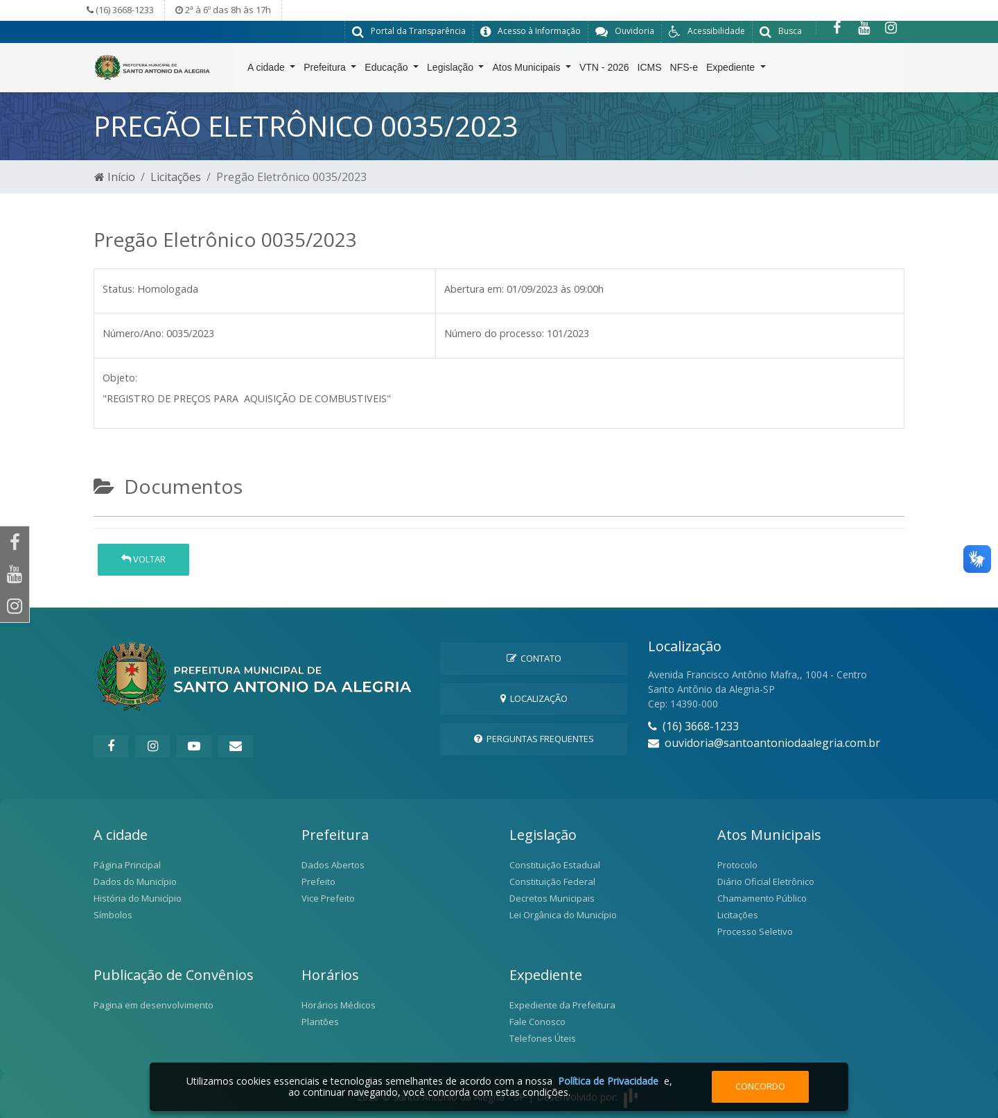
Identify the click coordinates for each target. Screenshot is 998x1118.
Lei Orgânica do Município (563, 914)
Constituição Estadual (554, 864)
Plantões (320, 1021)
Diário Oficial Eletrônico (765, 881)
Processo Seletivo (755, 931)
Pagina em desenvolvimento (153, 1004)
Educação (387, 70)
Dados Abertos (333, 864)
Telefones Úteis (542, 1037)
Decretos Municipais (552, 897)
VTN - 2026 (604, 70)
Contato (534, 657)
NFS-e (684, 70)
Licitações (175, 176)
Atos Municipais (527, 70)
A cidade (267, 70)
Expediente (732, 70)
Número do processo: (494, 332)
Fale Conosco (537, 1021)
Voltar (143, 559)
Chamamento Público (762, 897)
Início (114, 176)
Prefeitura (326, 70)
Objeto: (120, 377)
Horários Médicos (338, 1004)
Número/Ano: (133, 332)
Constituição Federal (552, 881)
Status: (118, 288)
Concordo (760, 1086)
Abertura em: (474, 288)
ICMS (650, 70)
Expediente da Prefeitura (562, 1004)
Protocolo (737, 864)
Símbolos (113, 914)
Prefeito (318, 881)
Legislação (451, 70)
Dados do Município (135, 881)
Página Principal (127, 864)
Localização (534, 697)
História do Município (138, 897)
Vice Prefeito (328, 897)
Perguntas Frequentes (534, 738)
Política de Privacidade (608, 1080)
